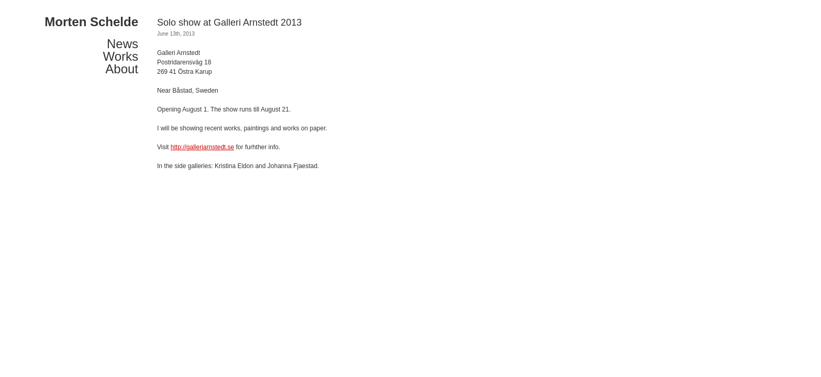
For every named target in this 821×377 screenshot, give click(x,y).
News (122, 44)
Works (120, 56)
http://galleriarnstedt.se (202, 147)
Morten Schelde (91, 22)
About (121, 69)
